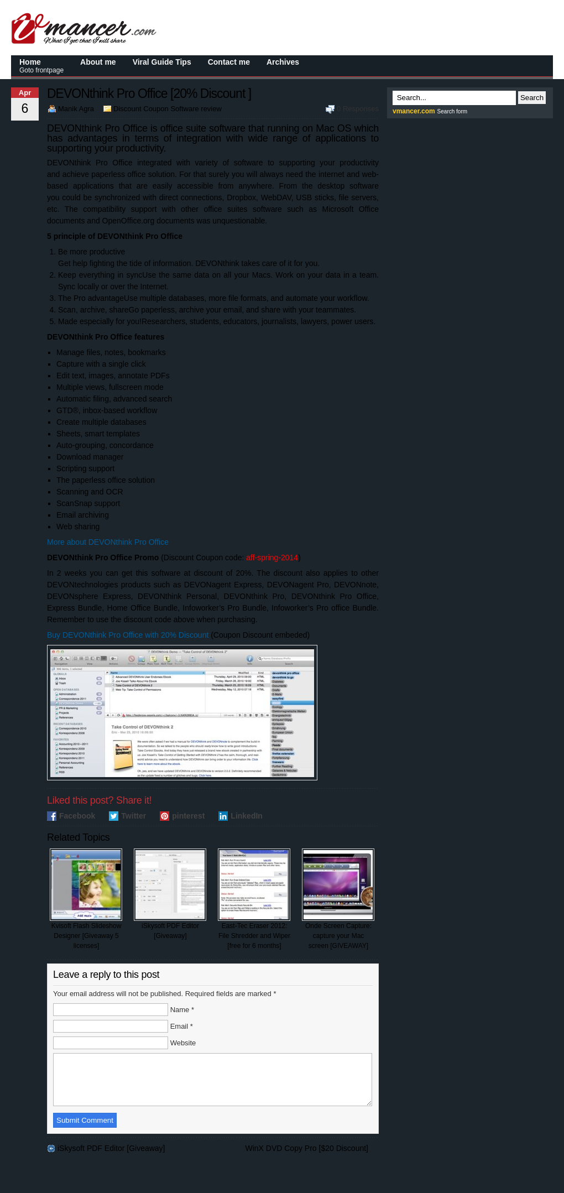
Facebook (77, 815)
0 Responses (358, 109)
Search (532, 97)
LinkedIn (247, 815)
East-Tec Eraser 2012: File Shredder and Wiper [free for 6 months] (254, 899)
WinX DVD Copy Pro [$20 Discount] (306, 1158)
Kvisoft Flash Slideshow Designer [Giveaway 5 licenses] (86, 899)
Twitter (133, 815)
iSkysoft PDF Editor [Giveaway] (170, 894)
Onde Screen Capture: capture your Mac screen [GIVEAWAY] (338, 899)
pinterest (188, 815)
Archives (283, 62)
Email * (181, 1026)
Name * (182, 1010)
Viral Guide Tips (162, 62)
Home (41, 66)
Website (183, 1043)
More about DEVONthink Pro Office (108, 542)
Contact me (229, 62)
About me (98, 62)
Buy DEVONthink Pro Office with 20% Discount (127, 635)
